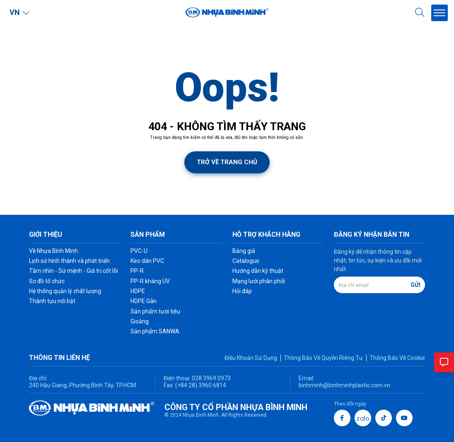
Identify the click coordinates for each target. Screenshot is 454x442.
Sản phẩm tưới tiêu (155, 311)
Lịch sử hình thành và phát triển (69, 260)
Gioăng (139, 321)
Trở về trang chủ (227, 162)
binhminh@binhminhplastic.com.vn (344, 385)
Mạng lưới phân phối (258, 281)
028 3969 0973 (211, 378)
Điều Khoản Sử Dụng (251, 358)
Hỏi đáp (242, 291)
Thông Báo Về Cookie (397, 358)
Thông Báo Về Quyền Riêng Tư (323, 358)
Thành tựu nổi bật (52, 301)
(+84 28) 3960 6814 (200, 385)
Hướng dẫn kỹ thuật (257, 270)
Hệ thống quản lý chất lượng (65, 291)
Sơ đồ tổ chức (47, 281)
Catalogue (245, 260)
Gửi (415, 285)
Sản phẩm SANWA (154, 331)
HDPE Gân (143, 301)
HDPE (137, 291)
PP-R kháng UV (150, 281)
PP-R (137, 270)
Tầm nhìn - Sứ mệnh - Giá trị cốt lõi (73, 270)
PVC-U (138, 251)
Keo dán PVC (147, 260)
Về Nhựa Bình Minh (53, 251)
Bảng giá (243, 251)
